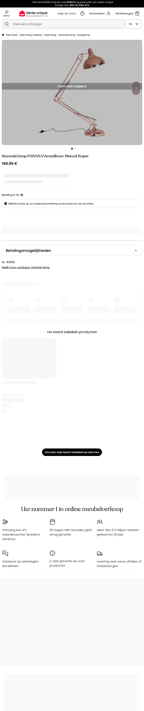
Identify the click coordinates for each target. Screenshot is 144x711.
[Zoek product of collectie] (6, 23)
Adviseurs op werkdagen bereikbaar (20, 563)
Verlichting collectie (31, 35)
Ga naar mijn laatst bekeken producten (72, 452)
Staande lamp (66, 35)
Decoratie (11, 35)
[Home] (3, 35)
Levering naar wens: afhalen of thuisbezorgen (119, 563)
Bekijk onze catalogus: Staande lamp (26, 267)
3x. (18, 195)
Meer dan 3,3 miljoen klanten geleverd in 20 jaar (118, 532)
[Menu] (6, 12)
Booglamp (84, 35)
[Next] (136, 88)
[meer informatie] (21, 195)
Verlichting (50, 35)
